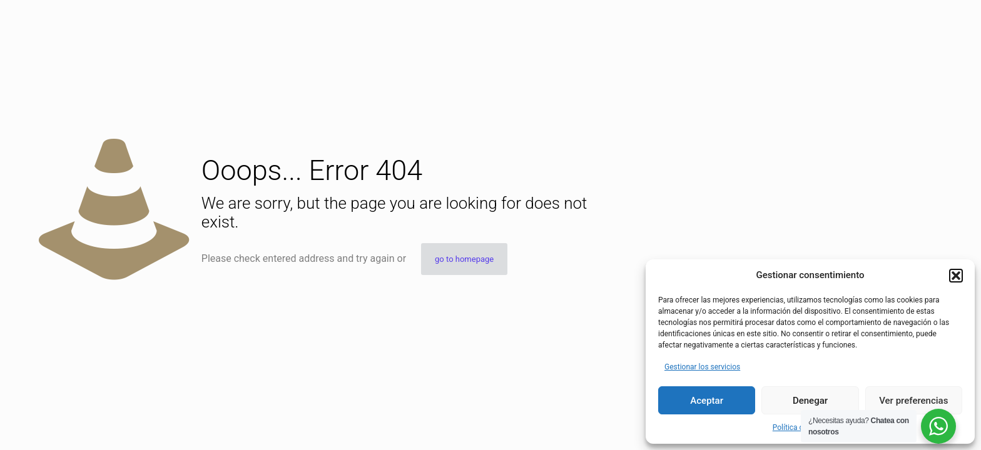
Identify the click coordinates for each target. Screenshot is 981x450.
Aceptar (706, 400)
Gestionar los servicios (702, 366)
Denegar (810, 400)
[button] (956, 275)
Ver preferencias (913, 400)
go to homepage (464, 259)
